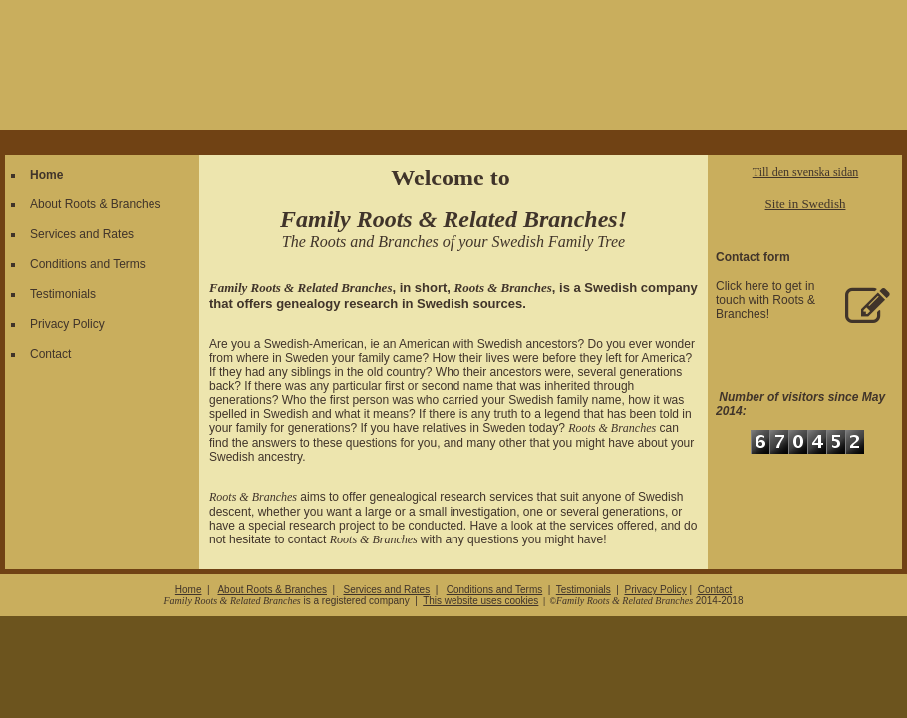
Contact (50, 354)
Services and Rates (82, 234)
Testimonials (63, 294)
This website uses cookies (480, 600)
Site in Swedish (805, 203)
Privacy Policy (67, 324)
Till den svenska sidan (806, 172)
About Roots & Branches (95, 204)
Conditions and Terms (88, 264)
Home (46, 174)
